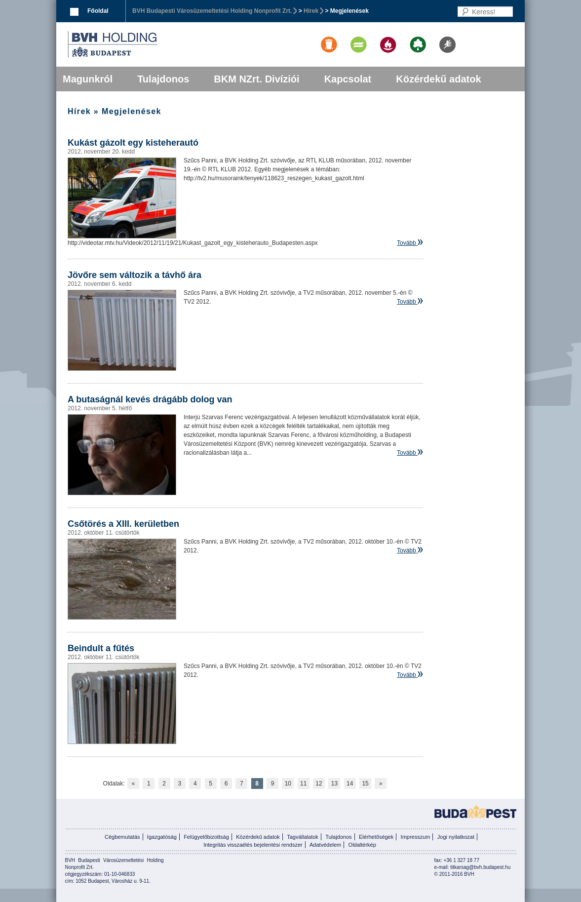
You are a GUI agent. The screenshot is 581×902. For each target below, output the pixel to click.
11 (303, 783)
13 (334, 783)
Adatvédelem (325, 844)
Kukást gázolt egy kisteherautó (133, 143)
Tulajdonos (163, 79)
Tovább (406, 242)
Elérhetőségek (376, 836)
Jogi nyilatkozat (455, 836)
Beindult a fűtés (101, 648)
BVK (146, 44)
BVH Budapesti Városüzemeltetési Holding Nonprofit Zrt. (212, 10)
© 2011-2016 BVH (454, 874)
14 (350, 783)
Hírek (311, 10)
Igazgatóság (162, 836)
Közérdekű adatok (438, 79)
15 (365, 783)
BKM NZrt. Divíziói (256, 79)
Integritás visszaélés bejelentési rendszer (253, 844)
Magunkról (88, 79)
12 (318, 783)
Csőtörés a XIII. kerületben (123, 524)
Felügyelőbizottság (206, 836)
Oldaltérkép (362, 844)
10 (288, 783)
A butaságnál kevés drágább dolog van (150, 399)
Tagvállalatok (302, 836)
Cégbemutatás (122, 836)
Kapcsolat (348, 79)
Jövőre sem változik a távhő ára (134, 275)
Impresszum (415, 836)
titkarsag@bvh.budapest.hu (480, 867)
